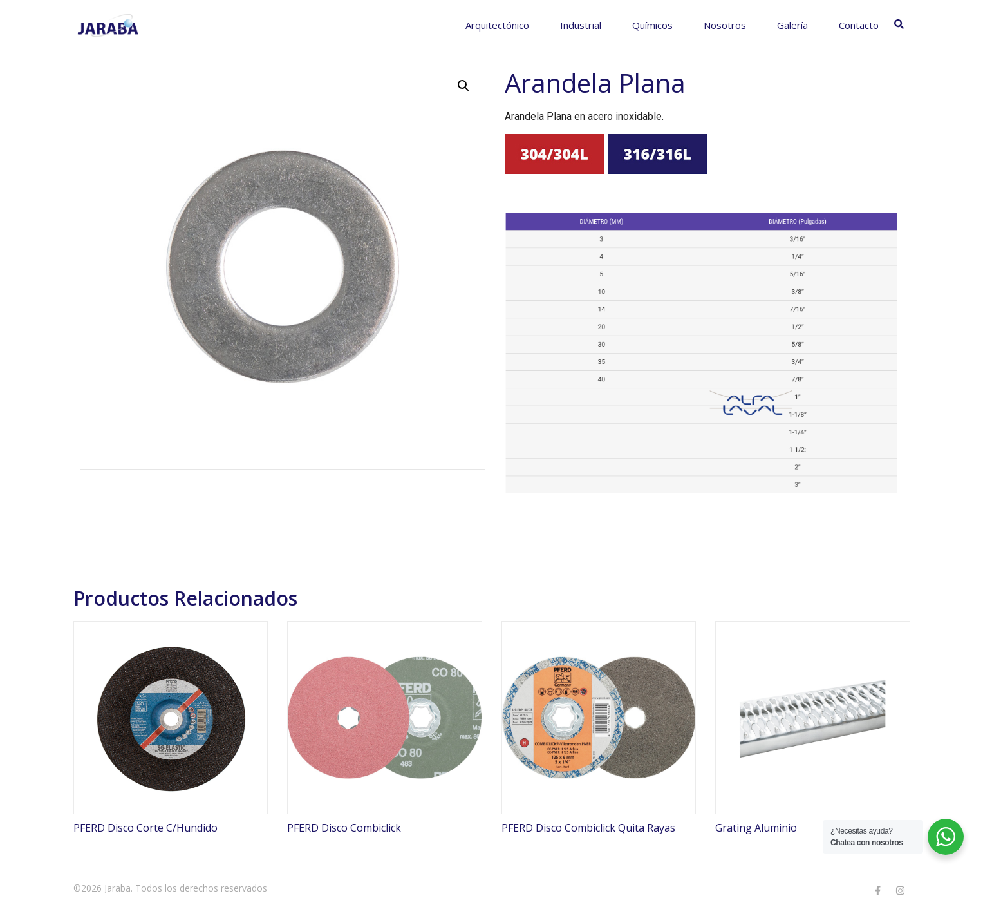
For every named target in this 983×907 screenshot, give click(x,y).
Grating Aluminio (756, 828)
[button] (463, 85)
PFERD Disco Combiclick (344, 828)
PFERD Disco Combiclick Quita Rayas (588, 828)
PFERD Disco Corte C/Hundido (145, 828)
